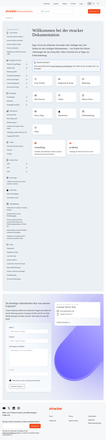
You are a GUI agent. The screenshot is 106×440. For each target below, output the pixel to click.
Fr (98, 3)
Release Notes (14, 160)
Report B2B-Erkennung (13, 267)
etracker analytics (12, 260)
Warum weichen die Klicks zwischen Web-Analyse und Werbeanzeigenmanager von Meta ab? (16, 223)
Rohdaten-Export (12, 122)
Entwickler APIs (11, 115)
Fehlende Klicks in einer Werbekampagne (14, 215)
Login (81, 3)
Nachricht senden (16, 386)
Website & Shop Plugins (17, 64)
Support (64, 3)
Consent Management (17, 83)
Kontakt (73, 3)
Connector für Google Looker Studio (15, 127)
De (89, 3)
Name (11, 327)
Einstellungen (17, 97)
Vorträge (9, 154)
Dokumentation (9, 17)
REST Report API (12, 118)
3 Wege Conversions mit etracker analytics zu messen (16, 183)
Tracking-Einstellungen (17, 75)
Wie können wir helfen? (17, 346)
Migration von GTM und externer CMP (16, 53)
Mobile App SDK (12, 72)
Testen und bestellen (12, 48)
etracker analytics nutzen (14, 44)
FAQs (11, 244)
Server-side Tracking (17, 87)
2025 (17, 168)
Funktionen (52, 420)
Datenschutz (13, 190)
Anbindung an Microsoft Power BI (17, 132)
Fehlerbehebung (14, 204)
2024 (17, 171)
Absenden (34, 426)
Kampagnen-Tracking (17, 105)
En (94, 3)
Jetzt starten (93, 11)
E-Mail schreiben (62, 322)
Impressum (91, 420)
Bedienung (13, 93)
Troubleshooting (11, 275)
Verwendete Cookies (12, 197)
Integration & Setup (15, 60)
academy (55, 3)
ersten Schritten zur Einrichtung (61, 66)
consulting (46, 3)
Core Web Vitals (11, 256)
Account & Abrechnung (13, 279)
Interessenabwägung (12, 194)
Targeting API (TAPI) (13, 136)
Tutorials (9, 150)
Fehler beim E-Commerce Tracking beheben (17, 209)
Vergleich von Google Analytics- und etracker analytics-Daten (16, 237)
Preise (51, 416)
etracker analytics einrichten (15, 40)
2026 (17, 164)
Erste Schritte (13, 33)
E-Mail (12, 337)
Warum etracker (73, 420)
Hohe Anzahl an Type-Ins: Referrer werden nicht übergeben (17, 231)
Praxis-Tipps (13, 178)
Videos (12, 142)
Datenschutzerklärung (9, 433)
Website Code (17, 68)
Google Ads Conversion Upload (16, 263)
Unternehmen (92, 416)
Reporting (17, 101)
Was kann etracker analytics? (15, 36)
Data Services (13, 111)
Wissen (71, 416)
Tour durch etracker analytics (15, 146)
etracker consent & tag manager (16, 271)
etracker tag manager (17, 79)
